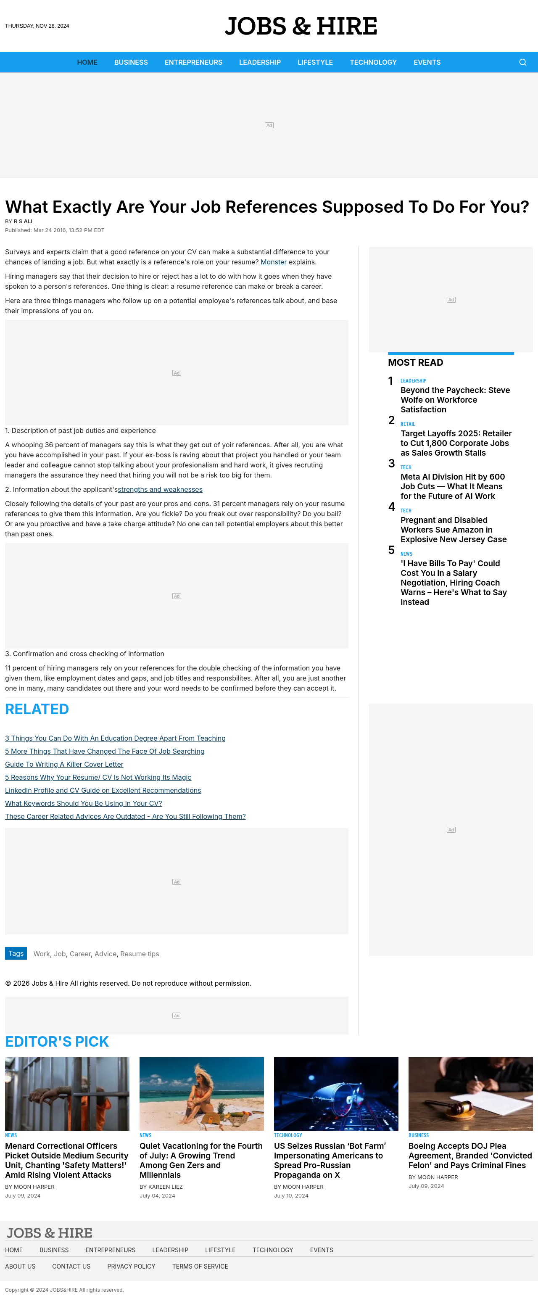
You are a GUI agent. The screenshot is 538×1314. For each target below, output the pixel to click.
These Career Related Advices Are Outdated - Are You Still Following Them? (125, 816)
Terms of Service (200, 1266)
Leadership (260, 62)
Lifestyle (315, 62)
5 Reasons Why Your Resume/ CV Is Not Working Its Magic (98, 777)
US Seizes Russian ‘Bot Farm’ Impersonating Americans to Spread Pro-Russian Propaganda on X (330, 1160)
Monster (274, 262)
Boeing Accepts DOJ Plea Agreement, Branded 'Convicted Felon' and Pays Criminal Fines (470, 1155)
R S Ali (23, 221)
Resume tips (139, 954)
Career (80, 954)
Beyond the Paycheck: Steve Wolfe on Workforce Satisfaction (455, 399)
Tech (406, 467)
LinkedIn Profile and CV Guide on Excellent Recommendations (103, 790)
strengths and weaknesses (160, 489)
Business (131, 62)
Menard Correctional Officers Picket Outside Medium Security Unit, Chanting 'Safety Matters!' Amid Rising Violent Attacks (67, 1160)
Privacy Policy (131, 1266)
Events (427, 62)
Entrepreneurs (193, 62)
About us (20, 1266)
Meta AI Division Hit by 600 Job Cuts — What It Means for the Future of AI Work (453, 486)
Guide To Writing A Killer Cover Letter (64, 764)
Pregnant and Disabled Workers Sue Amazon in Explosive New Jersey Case (454, 529)
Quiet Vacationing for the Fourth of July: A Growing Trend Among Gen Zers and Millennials (201, 1160)
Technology (373, 62)
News (406, 554)
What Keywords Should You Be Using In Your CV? (83, 803)
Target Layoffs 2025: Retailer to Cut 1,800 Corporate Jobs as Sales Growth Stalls (456, 443)
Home (87, 62)
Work (41, 954)
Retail (408, 424)
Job (60, 954)
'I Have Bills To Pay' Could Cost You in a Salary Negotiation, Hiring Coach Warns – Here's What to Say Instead (454, 583)
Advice (105, 954)
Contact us (71, 1266)
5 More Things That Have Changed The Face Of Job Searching (105, 751)
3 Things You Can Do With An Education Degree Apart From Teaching (115, 738)
